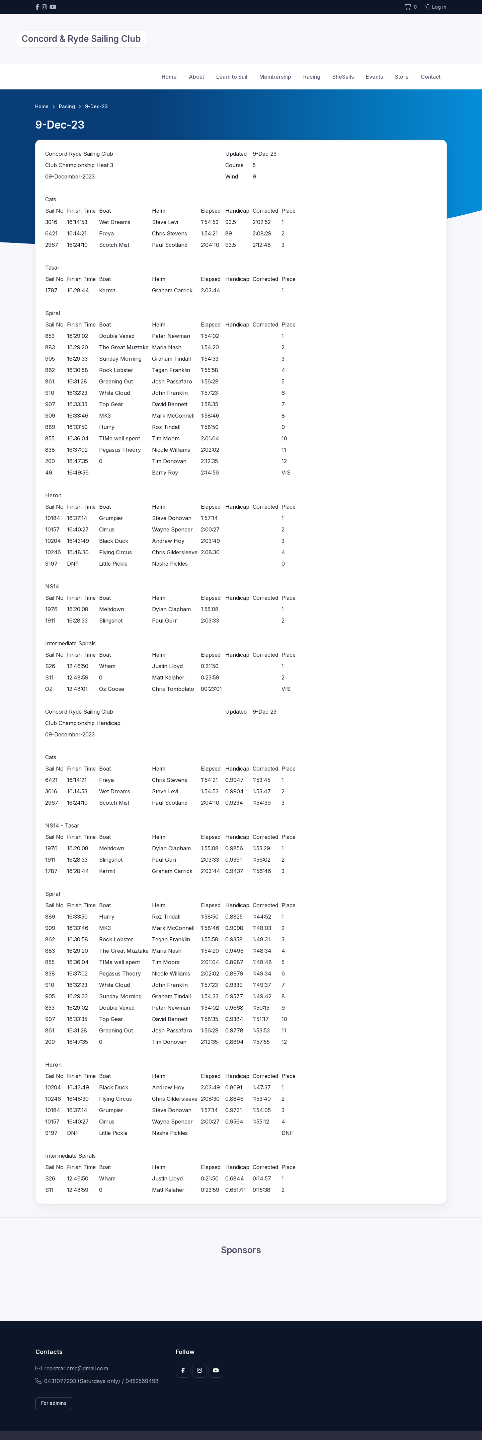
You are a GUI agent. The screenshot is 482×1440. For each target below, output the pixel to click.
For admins (54, 1403)
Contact (430, 76)
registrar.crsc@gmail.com (71, 1368)
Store (402, 76)
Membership (275, 76)
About (196, 76)
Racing (311, 76)
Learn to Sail (231, 76)
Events (374, 76)
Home (169, 76)
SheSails (343, 76)
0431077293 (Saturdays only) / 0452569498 (97, 1381)
